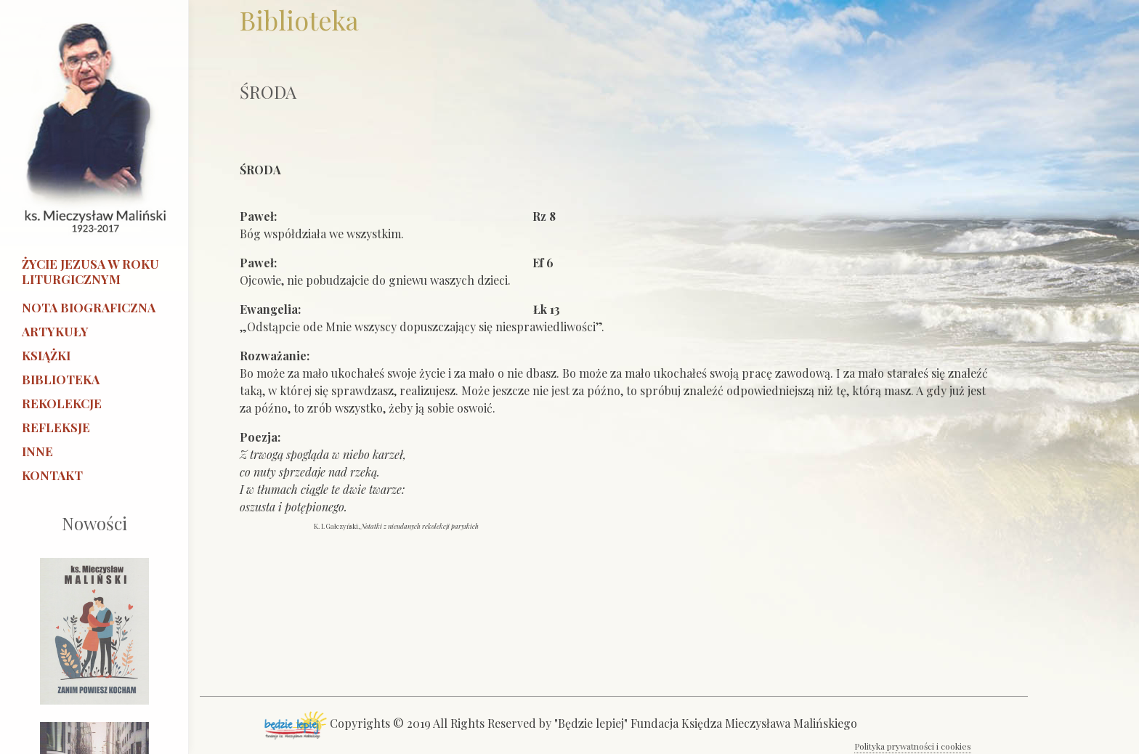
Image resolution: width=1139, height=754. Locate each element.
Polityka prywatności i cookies (912, 746)
